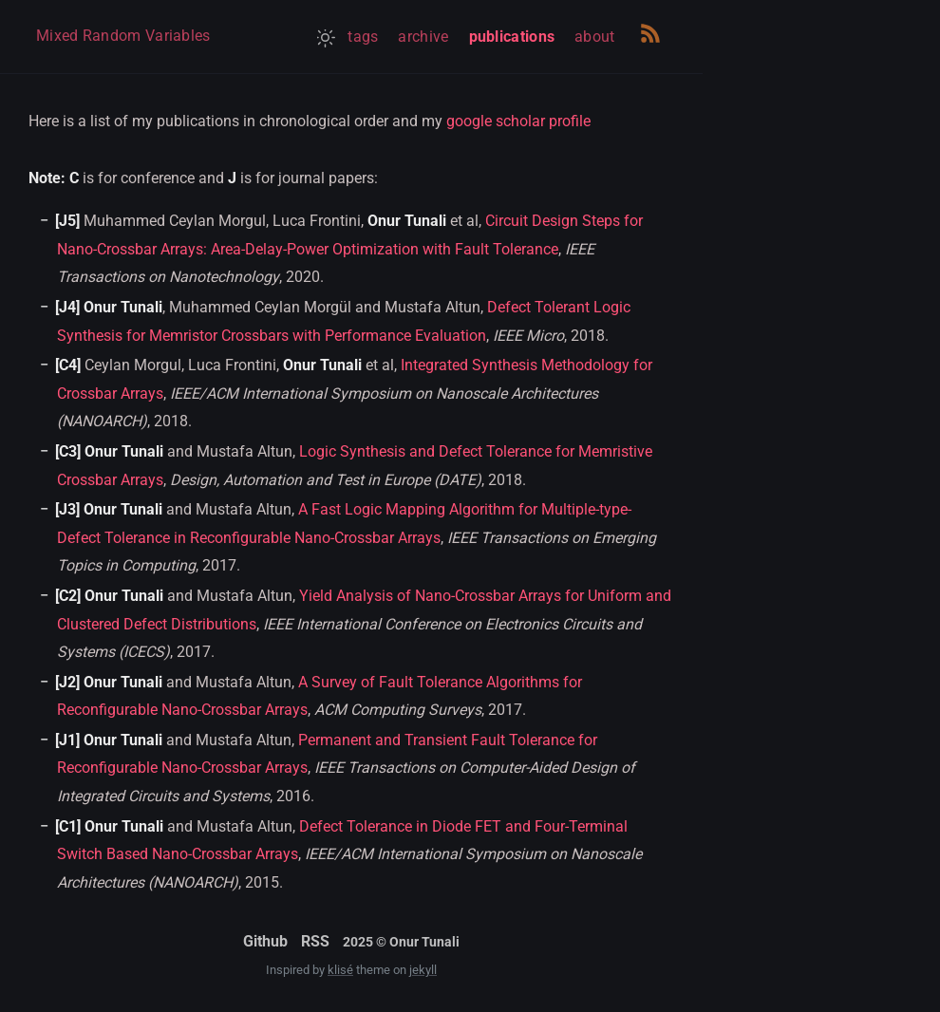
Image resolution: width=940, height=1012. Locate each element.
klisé (340, 970)
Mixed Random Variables (123, 36)
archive (423, 37)
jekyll (423, 970)
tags (363, 37)
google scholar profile (518, 121)
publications (512, 37)
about (594, 37)
